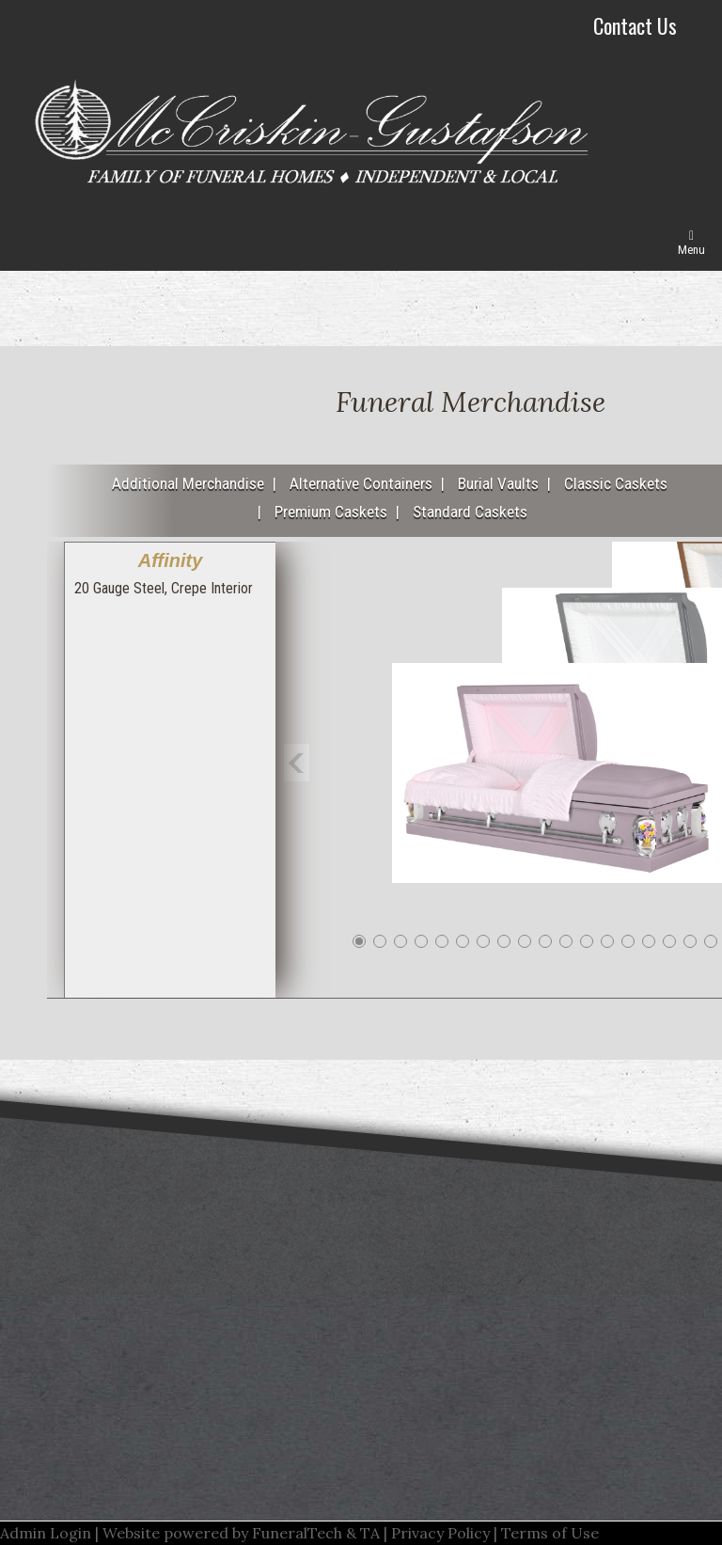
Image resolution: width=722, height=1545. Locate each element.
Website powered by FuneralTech (222, 1532)
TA (370, 1532)
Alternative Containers (361, 483)
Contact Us (635, 25)
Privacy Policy (440, 1532)
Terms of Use (550, 1532)
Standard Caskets (470, 511)
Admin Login (45, 1532)
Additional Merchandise (188, 483)
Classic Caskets (615, 483)
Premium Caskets (331, 511)
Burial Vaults (498, 483)
